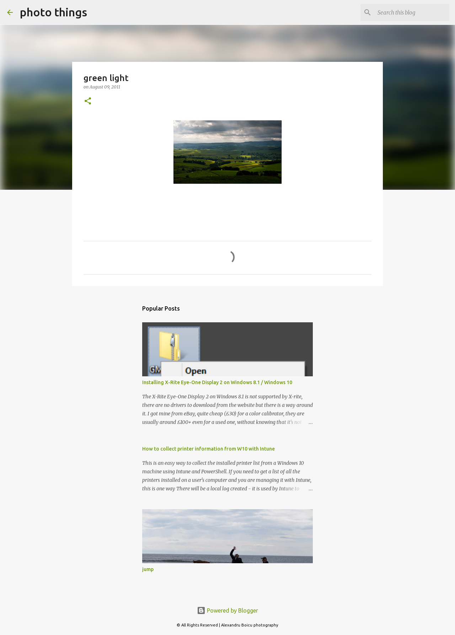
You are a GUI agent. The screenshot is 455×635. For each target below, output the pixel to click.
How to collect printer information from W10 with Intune (208, 449)
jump (148, 569)
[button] (88, 101)
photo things (53, 12)
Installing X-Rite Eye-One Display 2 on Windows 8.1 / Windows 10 (217, 382)
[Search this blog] (412, 12)
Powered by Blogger (227, 610)
